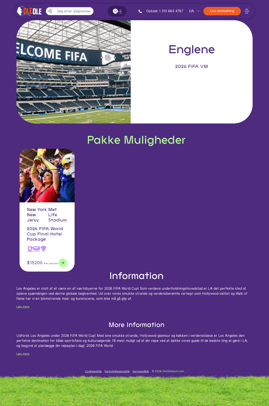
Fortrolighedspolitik (117, 371)
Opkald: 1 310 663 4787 (160, 11)
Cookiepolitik (93, 371)
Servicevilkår (141, 371)
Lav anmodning (222, 11)
